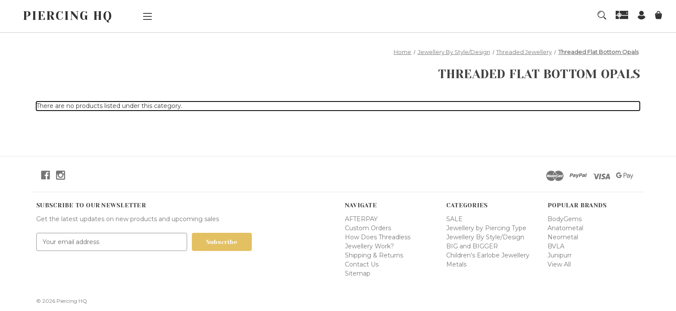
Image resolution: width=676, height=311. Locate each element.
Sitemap (357, 273)
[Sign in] (641, 16)
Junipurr (560, 255)
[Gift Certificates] (622, 15)
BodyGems (565, 219)
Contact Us (362, 264)
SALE (454, 219)
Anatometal (565, 228)
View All (559, 264)
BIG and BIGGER (472, 246)
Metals (456, 264)
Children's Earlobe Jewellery (487, 255)
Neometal (563, 237)
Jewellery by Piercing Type (486, 228)
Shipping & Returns (374, 255)
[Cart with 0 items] (658, 16)
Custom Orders (368, 228)
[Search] (602, 15)
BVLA (556, 246)
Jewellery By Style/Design (485, 237)
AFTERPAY (361, 219)
